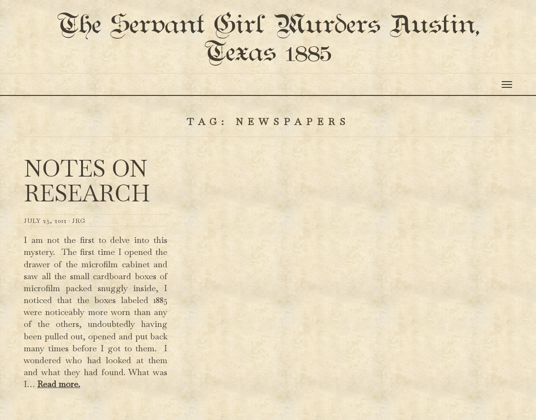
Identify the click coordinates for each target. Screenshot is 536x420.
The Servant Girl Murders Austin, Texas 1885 (268, 45)
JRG (78, 231)
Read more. (58, 394)
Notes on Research (87, 191)
